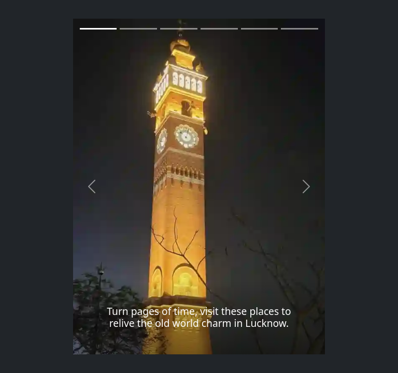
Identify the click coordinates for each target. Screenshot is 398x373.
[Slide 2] (178, 29)
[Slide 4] (259, 29)
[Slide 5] (299, 29)
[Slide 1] (98, 29)
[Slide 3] (219, 29)
